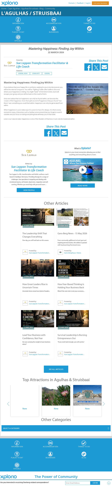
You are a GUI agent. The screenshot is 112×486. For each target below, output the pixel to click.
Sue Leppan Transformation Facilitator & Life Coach (42, 64)
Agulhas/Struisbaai (29, 8)
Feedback (80, 3)
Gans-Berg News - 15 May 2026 (72, 233)
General (47, 73)
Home (3, 8)
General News (23, 73)
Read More (83, 185)
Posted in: (19, 70)
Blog (41, 8)
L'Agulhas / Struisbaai (31, 13)
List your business (100, 3)
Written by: (28, 164)
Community (50, 8)
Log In (88, 3)
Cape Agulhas (14, 8)
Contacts (72, 3)
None (25, 408)
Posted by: (19, 60)
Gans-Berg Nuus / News (72, 253)
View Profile (29, 190)
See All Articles (56, 369)
